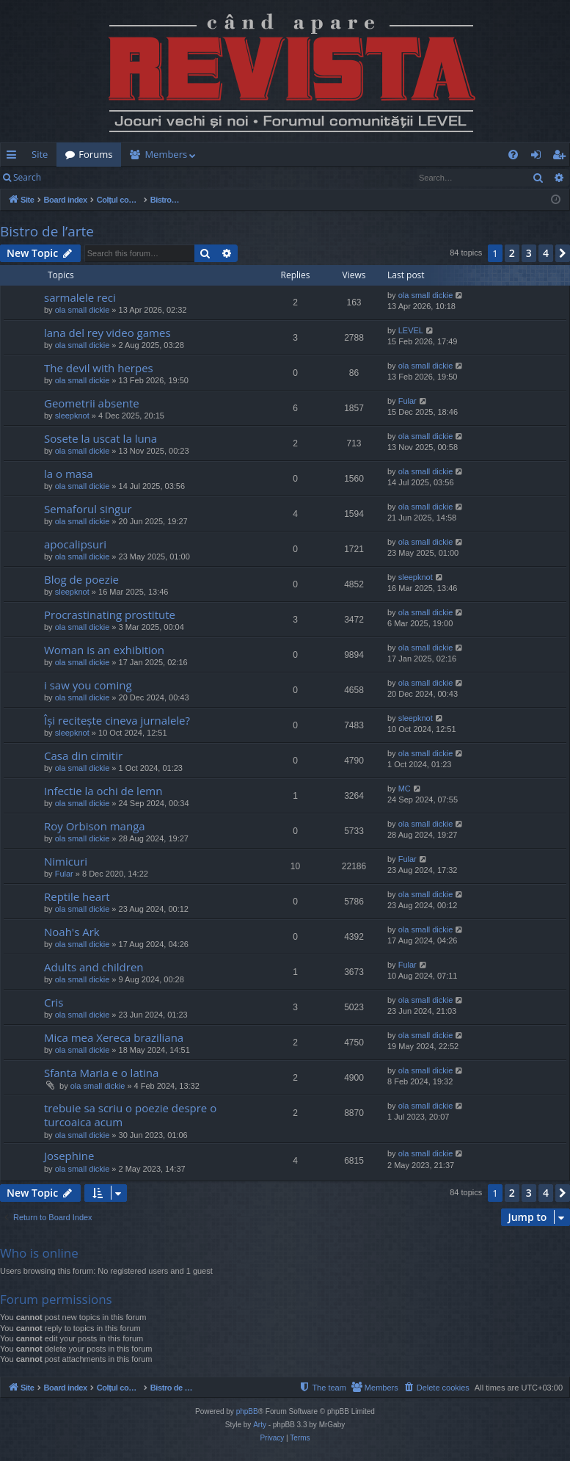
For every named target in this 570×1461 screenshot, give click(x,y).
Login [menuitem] (538, 157)
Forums (95, 154)
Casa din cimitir (83, 755)
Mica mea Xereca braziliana (113, 1037)
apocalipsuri (75, 544)
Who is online (39, 1252)
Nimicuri (65, 861)
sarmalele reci (80, 297)
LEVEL (410, 330)
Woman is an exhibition (104, 649)
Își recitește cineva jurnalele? (117, 720)
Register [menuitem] (562, 157)
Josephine (69, 1155)
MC (404, 788)
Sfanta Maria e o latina (101, 1072)
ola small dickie (82, 309)
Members (166, 154)
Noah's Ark (72, 931)
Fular (407, 400)
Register (122, 177)
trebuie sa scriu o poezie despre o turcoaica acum (130, 1115)
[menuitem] (285, 154)
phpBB (247, 1411)
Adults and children (94, 967)
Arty (259, 1425)
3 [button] (529, 253)
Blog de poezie (81, 579)
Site (40, 154)
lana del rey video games (107, 332)
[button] (562, 253)
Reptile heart (77, 896)
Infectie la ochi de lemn (103, 790)
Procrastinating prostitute (109, 614)
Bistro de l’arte (47, 231)
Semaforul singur (88, 508)
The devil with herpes (98, 367)
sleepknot (72, 415)
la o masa (68, 473)
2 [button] (512, 253)
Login (73, 177)
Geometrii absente (91, 403)
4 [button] (546, 253)
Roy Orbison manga (94, 826)
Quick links (14, 157)
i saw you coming (88, 685)
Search (27, 177)
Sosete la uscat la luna (100, 438)
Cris (54, 1002)
